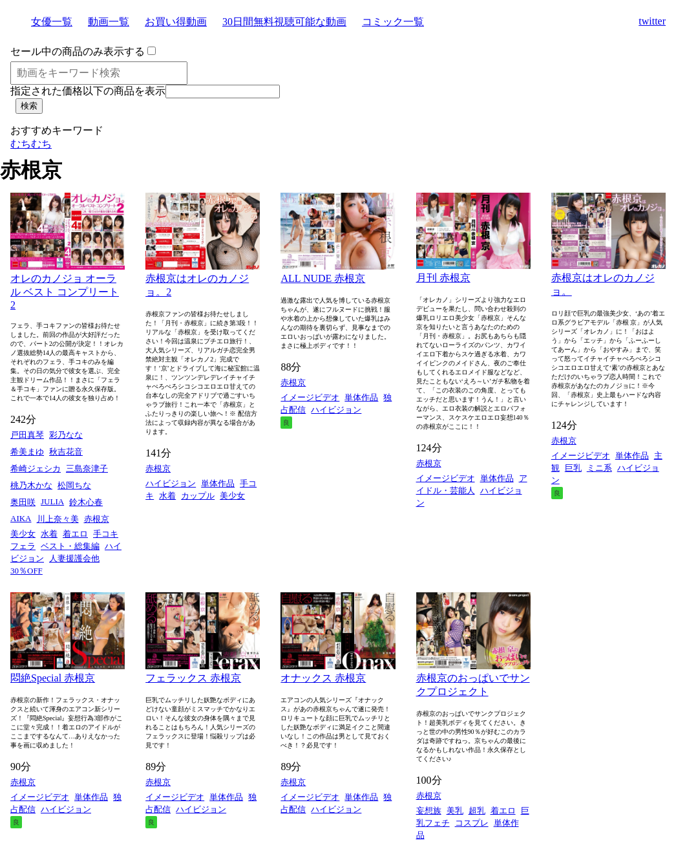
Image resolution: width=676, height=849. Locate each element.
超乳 (477, 810)
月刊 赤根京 (443, 277)
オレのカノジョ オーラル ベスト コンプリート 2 (64, 291)
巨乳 (573, 468)
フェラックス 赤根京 (193, 677)
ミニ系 (599, 468)
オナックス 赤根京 (323, 677)
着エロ (75, 534)
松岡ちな (74, 485)
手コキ (105, 534)
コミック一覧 (393, 21)
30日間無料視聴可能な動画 (284, 21)
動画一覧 (108, 21)
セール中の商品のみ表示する (77, 51)
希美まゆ (27, 452)
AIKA (21, 518)
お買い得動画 (176, 21)
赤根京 (96, 519)
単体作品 (218, 483)
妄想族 (428, 810)
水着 (49, 534)
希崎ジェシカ (35, 468)
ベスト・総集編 (70, 546)
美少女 (23, 534)
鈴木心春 (86, 502)
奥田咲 (23, 502)
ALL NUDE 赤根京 (322, 278)
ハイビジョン (170, 483)
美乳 (455, 810)
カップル (198, 495)
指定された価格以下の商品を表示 (87, 90)
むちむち (31, 143)
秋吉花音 (66, 452)
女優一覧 (51, 21)
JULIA (52, 501)
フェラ (23, 546)
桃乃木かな (31, 485)
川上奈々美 (58, 519)
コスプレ (472, 823)
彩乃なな (66, 435)
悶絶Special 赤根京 (52, 677)
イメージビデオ (309, 397)
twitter (652, 21)
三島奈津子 (87, 468)
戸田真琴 (27, 435)
